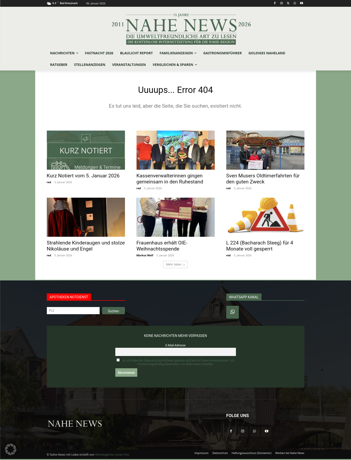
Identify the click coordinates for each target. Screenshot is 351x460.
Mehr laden (175, 265)
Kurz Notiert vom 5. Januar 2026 (83, 177)
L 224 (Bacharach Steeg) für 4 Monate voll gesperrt (259, 247)
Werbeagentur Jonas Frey (112, 455)
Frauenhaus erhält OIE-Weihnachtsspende (162, 247)
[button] (10, 449)
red (49, 183)
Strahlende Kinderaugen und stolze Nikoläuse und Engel (86, 247)
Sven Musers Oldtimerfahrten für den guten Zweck (263, 180)
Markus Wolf (145, 256)
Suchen (113, 312)
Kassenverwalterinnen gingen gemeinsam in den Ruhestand (170, 180)
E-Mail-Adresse (175, 346)
